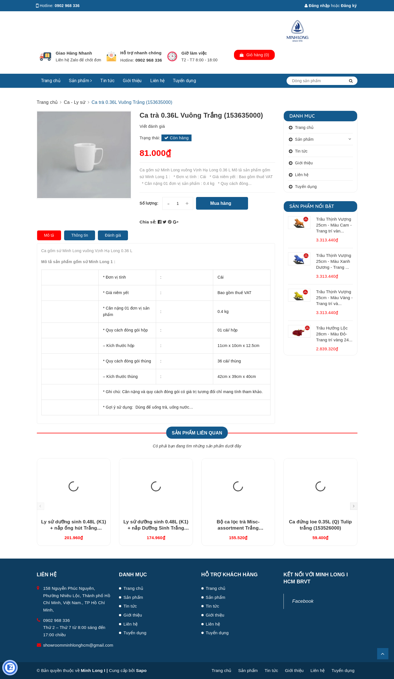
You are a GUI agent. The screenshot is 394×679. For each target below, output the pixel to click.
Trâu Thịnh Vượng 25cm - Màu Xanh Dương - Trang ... (333, 261)
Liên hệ (157, 80)
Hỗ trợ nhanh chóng (141, 52)
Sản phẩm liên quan (197, 433)
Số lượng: (148, 203)
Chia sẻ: (147, 221)
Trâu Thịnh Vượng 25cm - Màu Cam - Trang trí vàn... (334, 225)
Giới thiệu (132, 80)
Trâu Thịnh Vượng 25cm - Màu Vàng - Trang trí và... (334, 297)
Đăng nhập (317, 5)
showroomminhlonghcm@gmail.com (78, 645)
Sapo (141, 670)
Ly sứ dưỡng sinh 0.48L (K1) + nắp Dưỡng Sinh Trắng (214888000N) (155, 528)
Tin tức (107, 80)
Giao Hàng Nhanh (74, 53)
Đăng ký (349, 5)
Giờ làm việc (194, 53)
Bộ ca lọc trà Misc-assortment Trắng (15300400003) (238, 528)
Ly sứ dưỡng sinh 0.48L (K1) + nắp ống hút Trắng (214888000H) (73, 528)
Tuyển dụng (184, 80)
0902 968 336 (67, 5)
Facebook (303, 601)
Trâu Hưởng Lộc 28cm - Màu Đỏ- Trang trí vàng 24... (334, 334)
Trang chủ (50, 80)
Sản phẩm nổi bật (311, 206)
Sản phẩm (80, 80)
